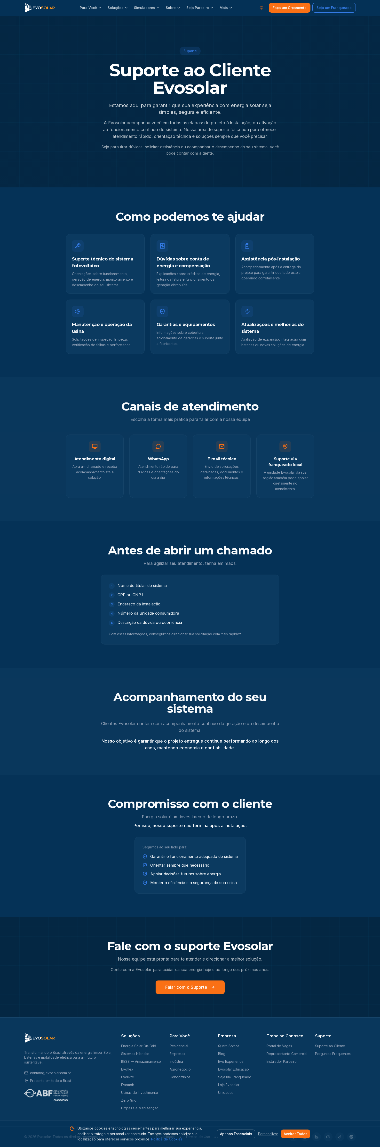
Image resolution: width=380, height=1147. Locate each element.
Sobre (173, 8)
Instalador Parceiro (282, 1061)
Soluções (118, 8)
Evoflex (127, 1069)
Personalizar (268, 1134)
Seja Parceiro (200, 8)
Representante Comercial (287, 1054)
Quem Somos (228, 1046)
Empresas (177, 1054)
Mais (226, 8)
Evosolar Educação (233, 1069)
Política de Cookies (166, 1139)
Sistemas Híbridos (135, 1054)
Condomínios (180, 1077)
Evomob (127, 1085)
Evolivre (127, 1077)
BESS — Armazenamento (141, 1061)
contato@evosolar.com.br (47, 1073)
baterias (30, 1057)
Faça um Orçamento (290, 8)
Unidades (225, 1092)
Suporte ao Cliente (330, 1046)
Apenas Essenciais (236, 1134)
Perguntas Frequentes (333, 1054)
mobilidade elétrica (56, 1057)
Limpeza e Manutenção (139, 1108)
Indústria (176, 1061)
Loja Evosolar (228, 1085)
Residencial (179, 1046)
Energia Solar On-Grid (138, 1046)
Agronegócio (180, 1069)
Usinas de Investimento (139, 1092)
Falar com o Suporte (190, 987)
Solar (107, 1052)
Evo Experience (231, 1061)
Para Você (91, 8)
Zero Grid (128, 1100)
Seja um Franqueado (334, 8)
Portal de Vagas (279, 1046)
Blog (221, 1054)
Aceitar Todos (295, 1134)
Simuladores (147, 8)
